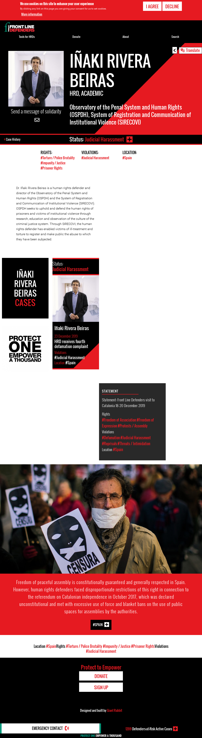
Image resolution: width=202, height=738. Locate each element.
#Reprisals (109, 443)
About (126, 37)
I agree (152, 6)
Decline (172, 6)
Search (175, 37)
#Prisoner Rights (51, 167)
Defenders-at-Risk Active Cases (148, 728)
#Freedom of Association (119, 419)
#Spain (127, 157)
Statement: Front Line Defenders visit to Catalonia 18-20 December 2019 (128, 401)
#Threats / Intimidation (134, 443)
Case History (13, 139)
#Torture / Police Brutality (58, 157)
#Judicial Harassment (95, 157)
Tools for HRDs (27, 37)
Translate (193, 50)
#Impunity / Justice (53, 162)
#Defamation (111, 437)
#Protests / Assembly (133, 425)
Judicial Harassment (104, 139)
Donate (76, 37)
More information (31, 14)
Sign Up (101, 687)
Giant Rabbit (114, 709)
